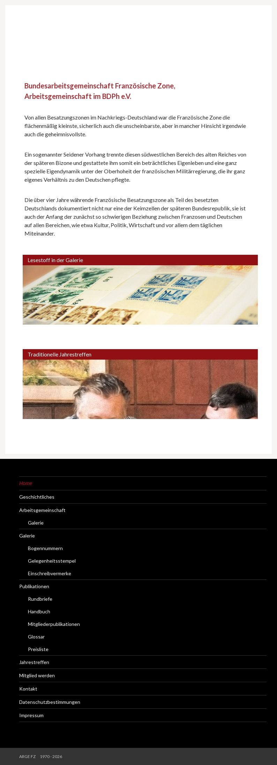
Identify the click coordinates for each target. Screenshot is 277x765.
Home (25, 483)
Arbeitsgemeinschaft (42, 510)
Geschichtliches (36, 497)
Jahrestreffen (34, 662)
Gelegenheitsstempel (52, 561)
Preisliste (38, 649)
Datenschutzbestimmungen (49, 702)
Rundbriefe (40, 599)
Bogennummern (45, 548)
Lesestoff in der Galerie (55, 260)
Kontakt (28, 689)
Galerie (36, 523)
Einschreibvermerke (49, 573)
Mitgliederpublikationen (54, 624)
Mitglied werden (37, 675)
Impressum (31, 715)
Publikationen (34, 586)
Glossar (36, 637)
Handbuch (39, 611)
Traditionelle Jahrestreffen (59, 354)
